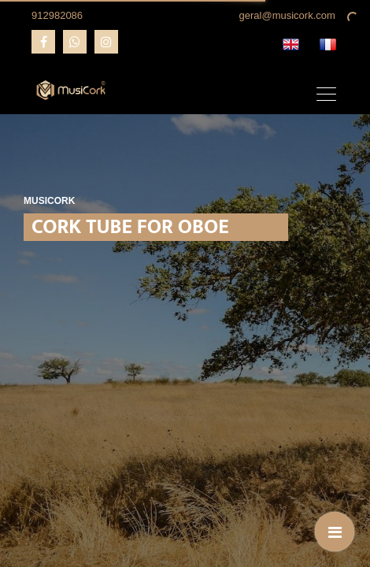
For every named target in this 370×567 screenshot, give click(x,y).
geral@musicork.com (287, 15)
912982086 (57, 15)
